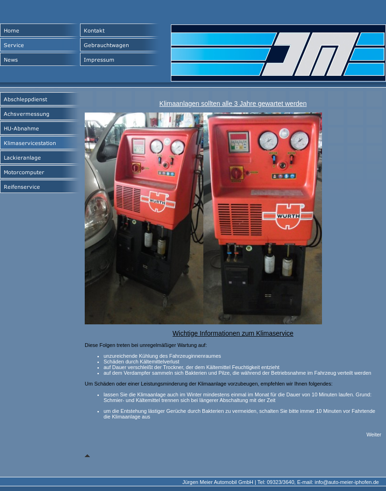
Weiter (373, 434)
